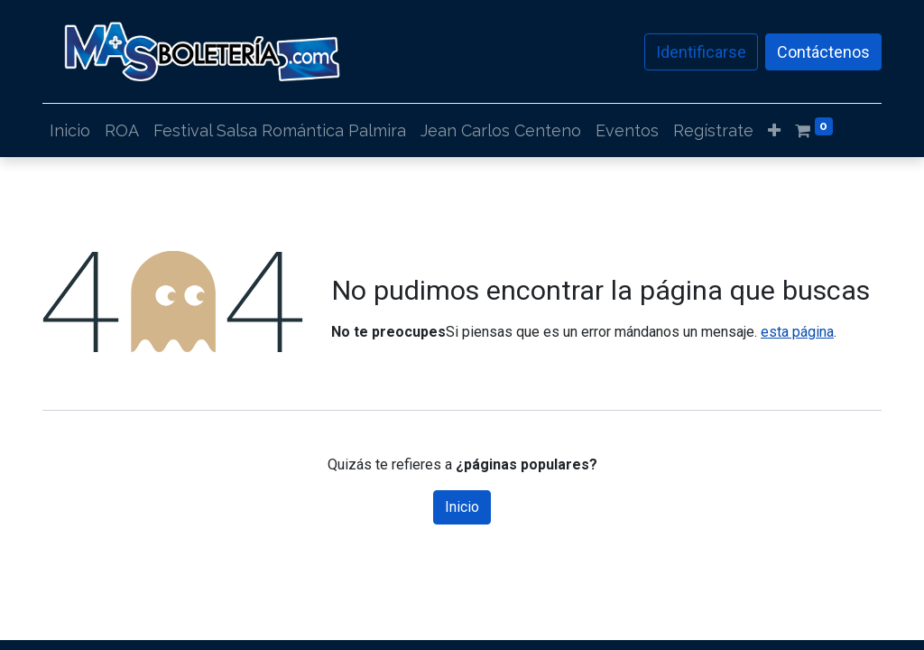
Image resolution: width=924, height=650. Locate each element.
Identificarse (701, 51)
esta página (797, 331)
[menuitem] (69, 130)
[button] (774, 130)
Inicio (462, 506)
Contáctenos (823, 51)
